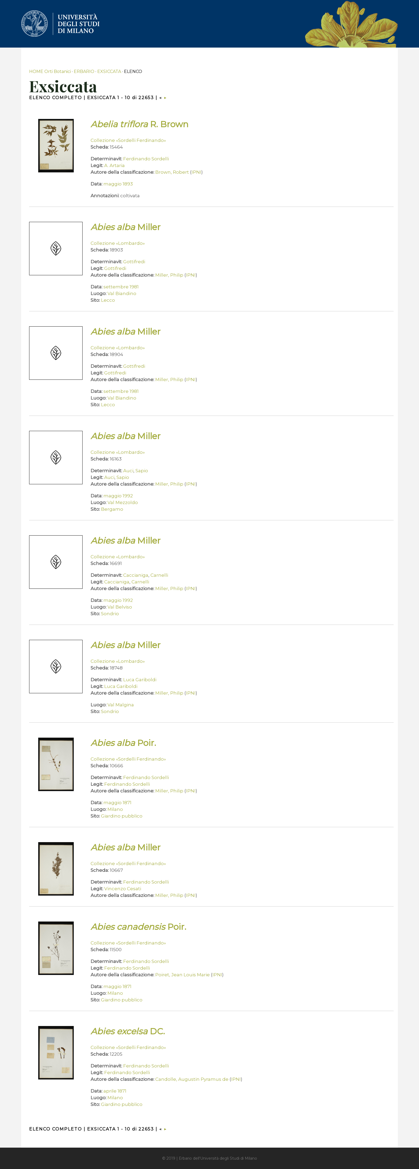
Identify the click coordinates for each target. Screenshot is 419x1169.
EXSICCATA (109, 71)
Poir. (123, 743)
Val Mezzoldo (122, 502)
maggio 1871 (117, 802)
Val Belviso (119, 607)
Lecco (108, 300)
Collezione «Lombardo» (118, 243)
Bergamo (112, 509)
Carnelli (159, 575)
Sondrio (110, 613)
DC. (128, 1031)
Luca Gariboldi (139, 679)
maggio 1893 (118, 184)
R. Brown (139, 124)
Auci (128, 470)
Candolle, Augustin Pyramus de (191, 1079)
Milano (115, 809)
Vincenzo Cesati (122, 888)
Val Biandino (121, 293)
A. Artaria (114, 165)
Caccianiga (135, 575)
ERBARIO (84, 71)
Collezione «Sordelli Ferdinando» (128, 140)
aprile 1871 (114, 1091)
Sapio (141, 470)
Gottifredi (134, 261)
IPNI (196, 172)
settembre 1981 (121, 286)
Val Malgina (120, 704)
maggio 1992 (118, 495)
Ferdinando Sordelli (146, 158)
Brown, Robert (172, 172)
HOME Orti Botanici (50, 71)
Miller (126, 227)
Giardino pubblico (121, 816)
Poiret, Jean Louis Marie (182, 974)
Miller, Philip (169, 275)
